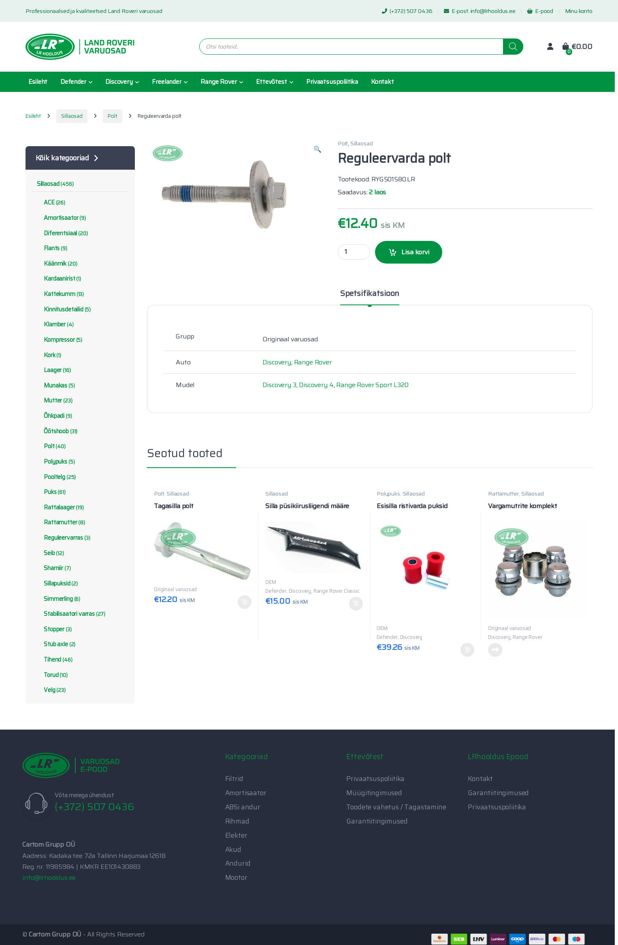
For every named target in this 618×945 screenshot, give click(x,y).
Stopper (54, 629)
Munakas (56, 385)
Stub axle (56, 644)
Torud (52, 674)
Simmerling (58, 598)
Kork (49, 355)
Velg (51, 689)
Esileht (37, 82)
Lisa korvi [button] (244, 602)
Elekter (236, 835)
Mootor (236, 877)
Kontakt (382, 82)
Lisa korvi (415, 252)
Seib (50, 553)
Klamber (55, 324)
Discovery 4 (316, 385)
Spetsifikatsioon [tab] (369, 294)
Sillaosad (72, 116)
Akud (233, 849)
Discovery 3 (279, 385)
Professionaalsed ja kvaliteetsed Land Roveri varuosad (94, 10)
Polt (112, 116)
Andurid (238, 863)
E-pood (540, 10)
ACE (51, 202)
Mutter (54, 400)
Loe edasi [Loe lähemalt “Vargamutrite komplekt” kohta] (495, 650)
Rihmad (237, 821)
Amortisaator (61, 217)
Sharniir (54, 568)
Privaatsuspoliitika (332, 82)
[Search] (513, 46)
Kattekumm (60, 293)
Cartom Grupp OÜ (55, 934)
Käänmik (57, 263)
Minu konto (578, 10)
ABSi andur (242, 807)
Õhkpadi (54, 415)
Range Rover (218, 82)
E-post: (457, 10)
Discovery (119, 82)
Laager (54, 370)
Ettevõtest (271, 82)
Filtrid (234, 778)
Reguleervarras (63, 537)
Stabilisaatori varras (71, 613)
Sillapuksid (57, 583)
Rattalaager (60, 507)
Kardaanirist (59, 278)
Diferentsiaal (62, 233)
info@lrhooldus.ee (493, 10)
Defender (73, 82)
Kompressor (59, 339)
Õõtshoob (57, 431)
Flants (52, 248)
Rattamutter (503, 493)
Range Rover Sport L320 (372, 385)
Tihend (54, 659)
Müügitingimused (374, 793)
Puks (51, 491)
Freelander (166, 82)
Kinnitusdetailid (64, 309)
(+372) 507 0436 (407, 10)
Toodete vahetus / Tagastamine (396, 807)
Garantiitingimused (376, 821)
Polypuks (388, 493)
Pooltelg (56, 476)
